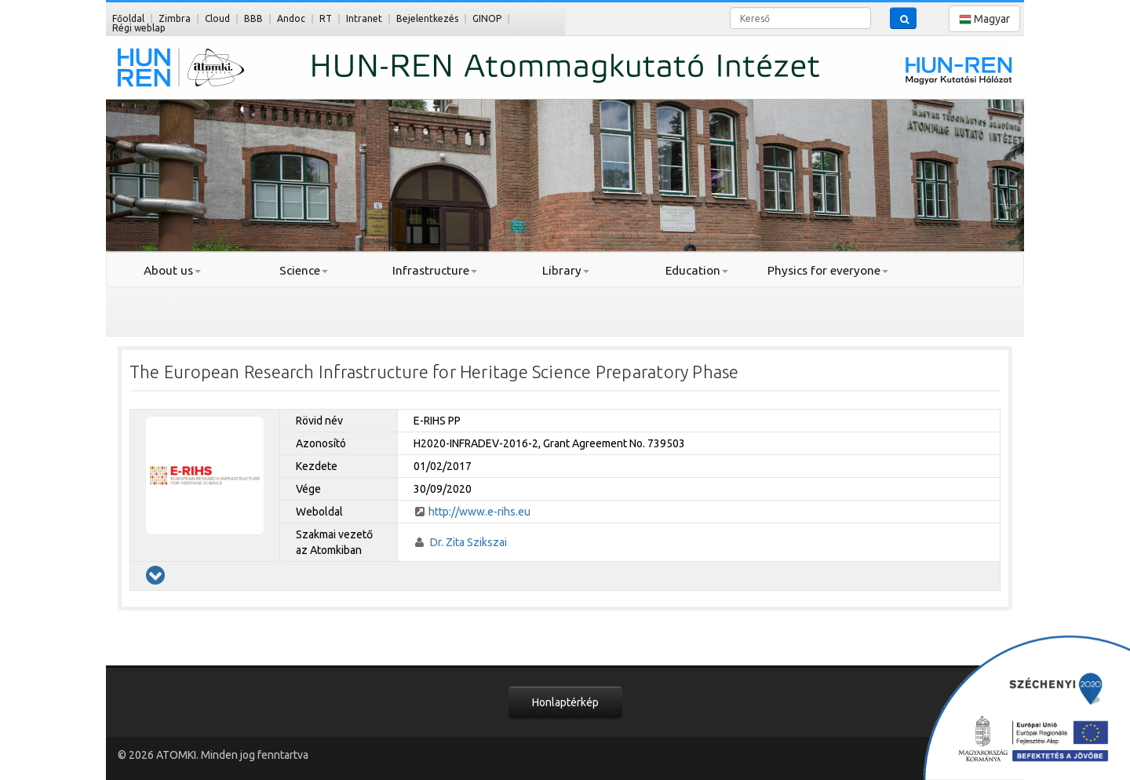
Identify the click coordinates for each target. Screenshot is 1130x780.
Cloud (217, 18)
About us (172, 270)
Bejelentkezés (427, 18)
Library (565, 270)
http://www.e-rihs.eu (479, 511)
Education (696, 270)
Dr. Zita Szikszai (468, 542)
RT (325, 18)
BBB (253, 18)
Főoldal (128, 18)
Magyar (984, 19)
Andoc (291, 18)
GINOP (486, 18)
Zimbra (175, 18)
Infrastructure (434, 270)
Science (303, 270)
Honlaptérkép (565, 702)
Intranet (364, 18)
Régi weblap (139, 28)
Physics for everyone (827, 270)
